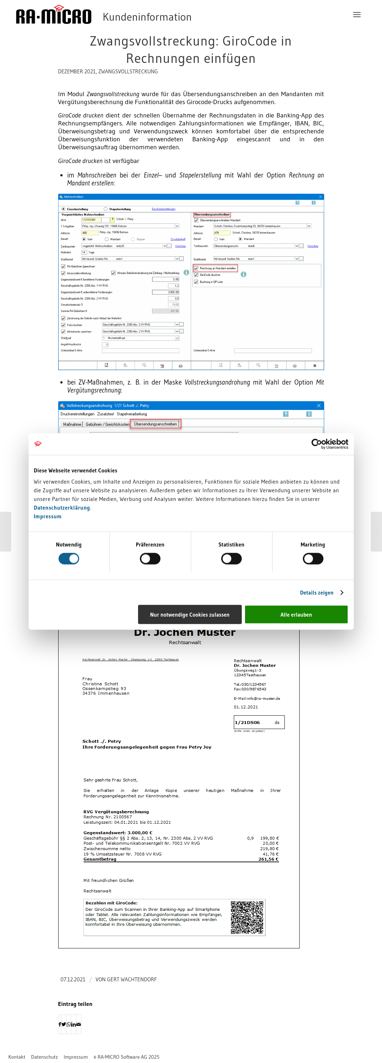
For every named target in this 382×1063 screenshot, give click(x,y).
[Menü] (357, 14)
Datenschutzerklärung (62, 507)
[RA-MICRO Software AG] (133, 14)
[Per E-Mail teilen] (78, 1024)
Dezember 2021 (77, 71)
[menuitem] (357, 14)
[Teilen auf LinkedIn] (73, 1024)
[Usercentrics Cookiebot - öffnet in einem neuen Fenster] (316, 443)
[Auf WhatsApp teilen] (68, 1024)
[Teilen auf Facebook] (60, 1024)
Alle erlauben (296, 614)
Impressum (48, 516)
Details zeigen (317, 592)
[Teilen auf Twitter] (63, 1024)
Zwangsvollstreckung (128, 71)
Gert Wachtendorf (132, 979)
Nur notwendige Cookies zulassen (189, 614)
